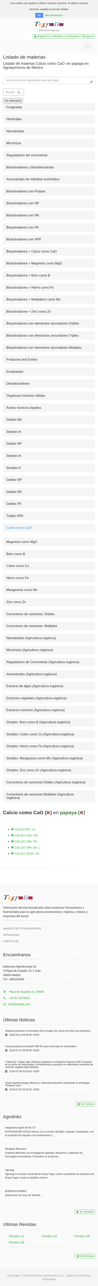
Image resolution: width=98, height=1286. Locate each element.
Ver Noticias (85, 1104)
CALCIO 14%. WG (24, 835)
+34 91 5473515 (16, 998)
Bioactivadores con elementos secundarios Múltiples (44, 347)
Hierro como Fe (17, 578)
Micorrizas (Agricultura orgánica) (29, 650)
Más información (54, 15)
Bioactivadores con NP (22, 203)
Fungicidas (14, 107)
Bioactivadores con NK (22, 215)
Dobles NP (14, 443)
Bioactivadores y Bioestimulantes (30, 167)
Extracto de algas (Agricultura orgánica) (34, 686)
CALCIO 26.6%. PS (25, 853)
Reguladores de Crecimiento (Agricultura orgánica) (42, 662)
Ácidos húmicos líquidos (23, 407)
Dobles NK (14, 419)
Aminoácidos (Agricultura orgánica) (31, 674)
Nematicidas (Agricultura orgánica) (31, 638)
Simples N (13, 431)
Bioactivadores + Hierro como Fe (30, 287)
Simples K (13, 468)
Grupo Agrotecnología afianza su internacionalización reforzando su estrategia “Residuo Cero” (47, 1084)
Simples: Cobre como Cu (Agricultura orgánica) (40, 734)
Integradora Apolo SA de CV (20, 1127)
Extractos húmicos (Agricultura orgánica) (35, 710)
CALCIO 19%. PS (24, 841)
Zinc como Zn (16, 602)
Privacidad (11, 934)
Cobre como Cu (17, 566)
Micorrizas (13, 143)
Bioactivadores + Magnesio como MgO (34, 263)
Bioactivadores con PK (22, 227)
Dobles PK (14, 503)
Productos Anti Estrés (21, 359)
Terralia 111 (16, 1236)
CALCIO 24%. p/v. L (25, 847)
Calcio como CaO (19, 527)
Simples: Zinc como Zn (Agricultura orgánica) (38, 770)
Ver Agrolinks (84, 1211)
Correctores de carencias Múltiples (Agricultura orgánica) (40, 796)
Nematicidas (15, 131)
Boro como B (15, 554)
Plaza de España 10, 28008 (23, 991)
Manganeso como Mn (22, 590)
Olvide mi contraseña (65, 36)
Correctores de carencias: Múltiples (31, 626)
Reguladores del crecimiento (26, 155)
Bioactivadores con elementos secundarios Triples (42, 335)
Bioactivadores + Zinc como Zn (28, 311)
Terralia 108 (16, 1242)
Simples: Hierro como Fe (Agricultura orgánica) (40, 746)
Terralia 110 (49, 1236)
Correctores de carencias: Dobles (30, 614)
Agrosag (9, 1170)
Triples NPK (15, 516)
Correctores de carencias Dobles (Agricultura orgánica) (45, 782)
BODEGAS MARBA (15, 1191)
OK (39, 15)
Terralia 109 (81, 1236)
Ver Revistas (85, 1256)
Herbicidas (14, 119)
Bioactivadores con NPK (23, 239)
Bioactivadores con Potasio (25, 191)
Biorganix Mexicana (15, 1148)
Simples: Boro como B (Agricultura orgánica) (38, 722)
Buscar (13, 92)
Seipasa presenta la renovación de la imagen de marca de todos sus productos (47, 1030)
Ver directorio (13, 100)
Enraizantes (15, 371)
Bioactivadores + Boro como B (28, 275)
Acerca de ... (12, 941)
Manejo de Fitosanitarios (22, 928)
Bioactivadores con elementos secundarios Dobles (42, 323)
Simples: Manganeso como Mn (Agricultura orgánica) (44, 758)
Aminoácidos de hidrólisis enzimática (32, 179)
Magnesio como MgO (21, 542)
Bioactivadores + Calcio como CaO (31, 251)
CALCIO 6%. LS (23, 829)
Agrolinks (12, 1116)
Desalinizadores (17, 383)
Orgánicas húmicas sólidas (25, 395)
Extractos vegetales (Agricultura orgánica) (36, 698)
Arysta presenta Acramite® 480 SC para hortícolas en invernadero (40, 1046)
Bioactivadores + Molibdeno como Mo (33, 299)
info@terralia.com (16, 1004)
